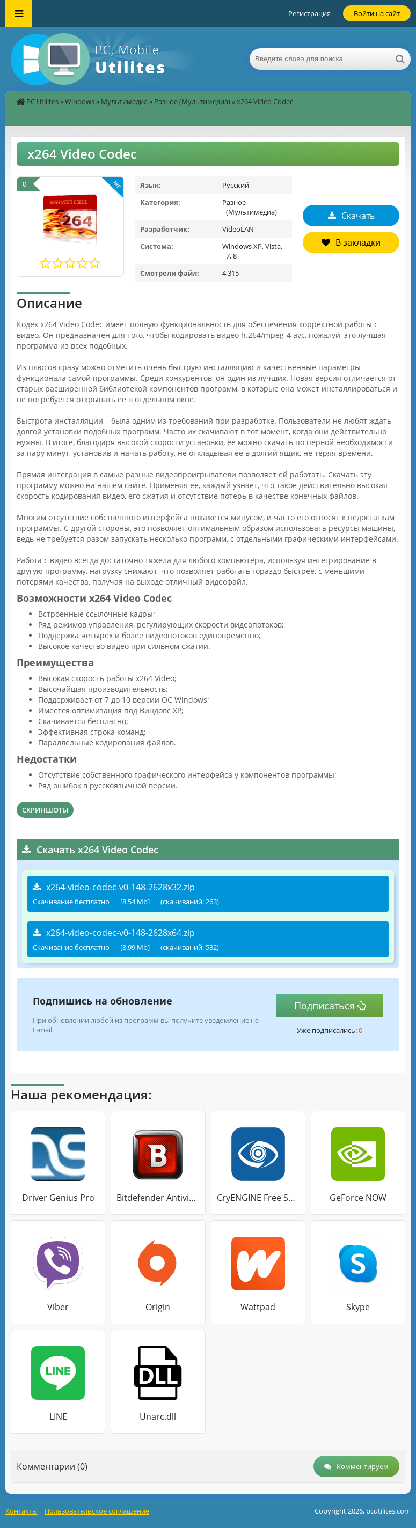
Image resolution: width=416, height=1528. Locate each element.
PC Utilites (42, 101)
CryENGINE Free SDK (258, 1198)
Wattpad (257, 1307)
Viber (58, 1307)
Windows (79, 101)
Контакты (21, 1511)
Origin (157, 1307)
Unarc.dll (158, 1416)
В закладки (351, 242)
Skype (358, 1307)
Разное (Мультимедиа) (192, 101)
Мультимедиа (124, 101)
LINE (58, 1416)
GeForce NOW (358, 1198)
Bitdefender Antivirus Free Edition (157, 1198)
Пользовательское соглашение (97, 1511)
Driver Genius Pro (58, 1198)
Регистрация (309, 13)
